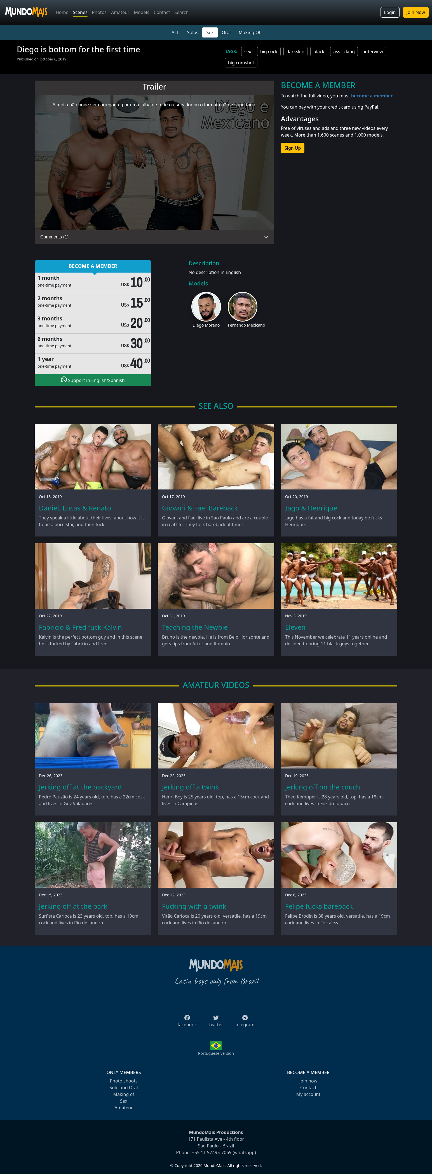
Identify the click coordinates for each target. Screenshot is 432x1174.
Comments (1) (54, 237)
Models (141, 12)
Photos (99, 12)
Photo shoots (123, 1081)
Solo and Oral (123, 1087)
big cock (269, 51)
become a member (372, 96)
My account (308, 1094)
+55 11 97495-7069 (212, 1152)
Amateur (120, 12)
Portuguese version (216, 1053)
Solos (192, 32)
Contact (162, 12)
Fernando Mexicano (246, 325)
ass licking (344, 51)
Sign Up (293, 148)
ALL (175, 32)
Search (181, 12)
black (318, 51)
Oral (226, 32)
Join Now (416, 12)
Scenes (80, 12)
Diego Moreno (206, 325)
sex (247, 51)
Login (390, 12)
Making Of (249, 32)
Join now (308, 1081)
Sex (210, 32)
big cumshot (241, 63)
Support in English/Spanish (93, 379)
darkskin (295, 51)
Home (62, 12)
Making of (123, 1094)
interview (373, 51)
